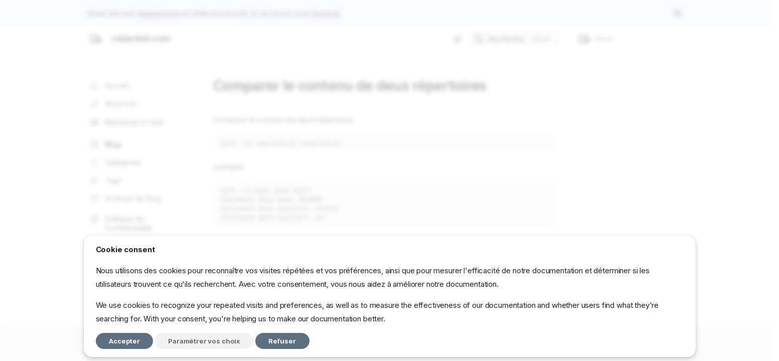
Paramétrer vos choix (204, 341)
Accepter (124, 341)
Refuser (282, 341)
